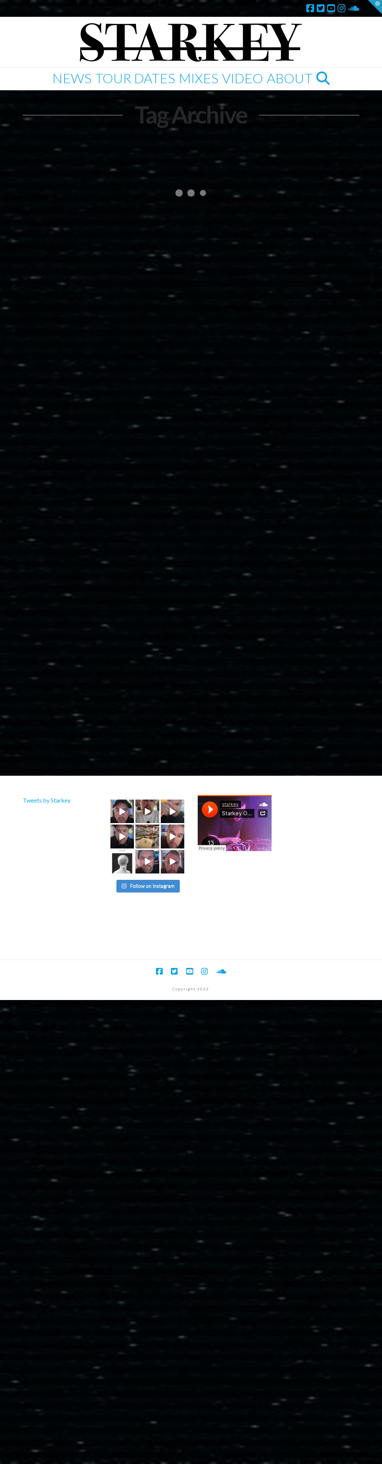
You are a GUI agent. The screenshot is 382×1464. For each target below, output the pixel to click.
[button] (375, 7)
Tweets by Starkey (47, 800)
